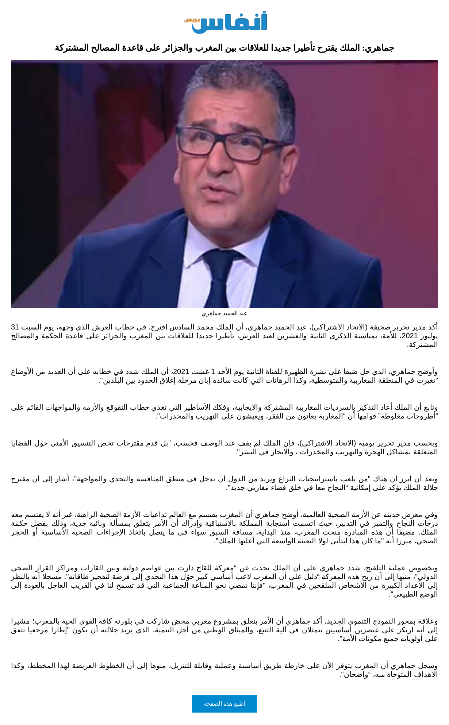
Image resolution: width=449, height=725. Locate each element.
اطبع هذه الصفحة (224, 704)
